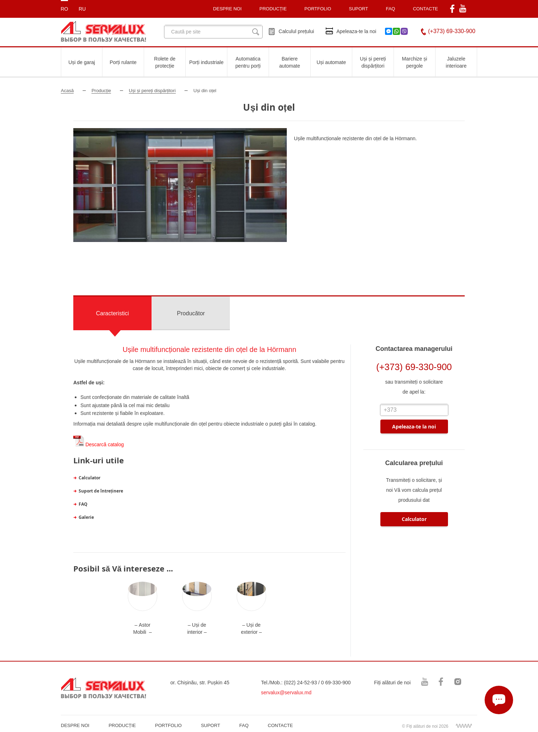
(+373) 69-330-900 (451, 31)
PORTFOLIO (168, 725)
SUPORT (358, 8)
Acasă (67, 90)
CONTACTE (425, 8)
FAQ (390, 8)
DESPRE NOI (75, 725)
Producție (101, 90)
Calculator (89, 478)
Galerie (86, 517)
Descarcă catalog (98, 444)
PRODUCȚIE (273, 8)
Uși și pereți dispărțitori (152, 90)
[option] (180, 185)
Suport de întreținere (101, 491)
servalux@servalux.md (286, 692)
